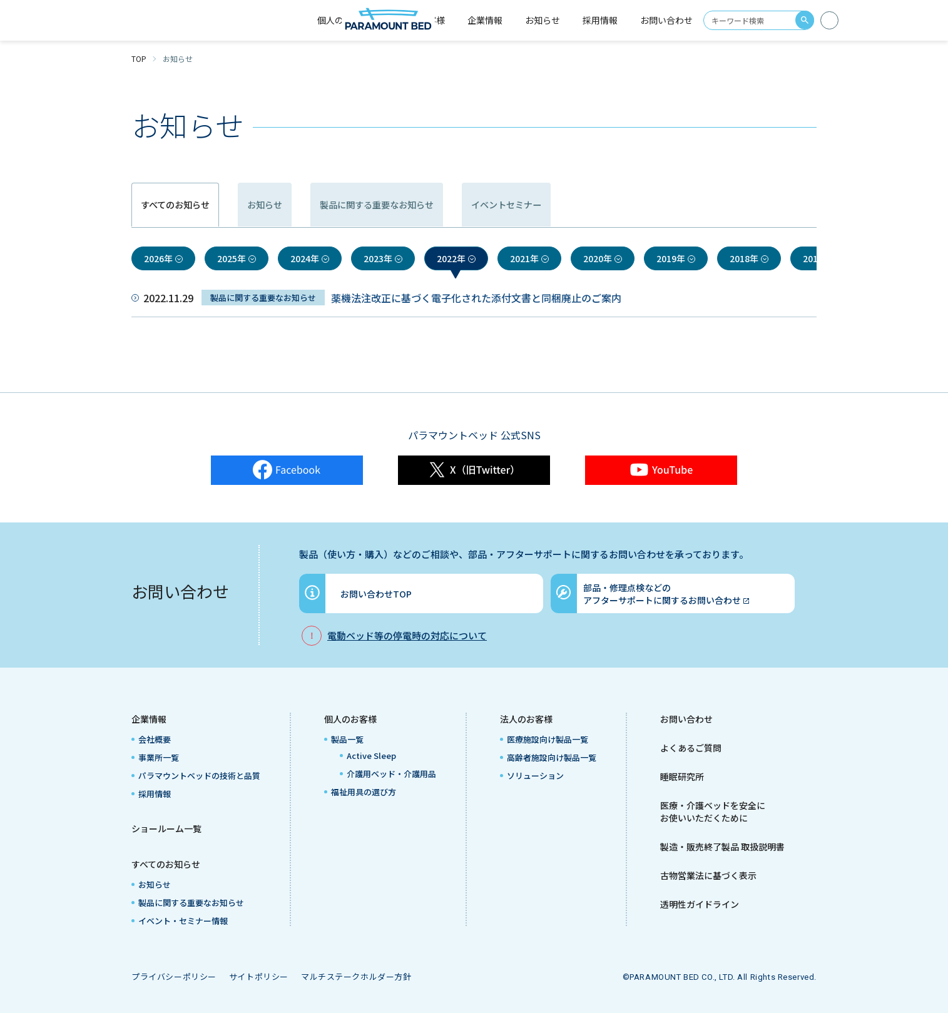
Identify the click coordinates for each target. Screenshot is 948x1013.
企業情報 (148, 719)
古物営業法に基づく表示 (708, 875)
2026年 (158, 258)
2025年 (231, 258)
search (804, 20)
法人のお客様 (526, 719)
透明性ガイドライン (699, 904)
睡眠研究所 (682, 776)
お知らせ (542, 20)
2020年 (597, 258)
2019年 (670, 258)
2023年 (378, 258)
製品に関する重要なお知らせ (485, 205)
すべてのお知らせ (165, 864)
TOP (138, 58)
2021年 (524, 258)
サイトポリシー (258, 976)
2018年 (744, 258)
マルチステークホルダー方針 (356, 976)
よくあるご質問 (690, 747)
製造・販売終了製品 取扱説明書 (722, 846)
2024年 (304, 258)
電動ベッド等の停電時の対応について (407, 635)
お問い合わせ (666, 20)
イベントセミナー (666, 205)
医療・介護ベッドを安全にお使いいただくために (712, 811)
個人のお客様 (350, 719)
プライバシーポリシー (174, 976)
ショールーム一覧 (166, 828)
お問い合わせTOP (376, 594)
